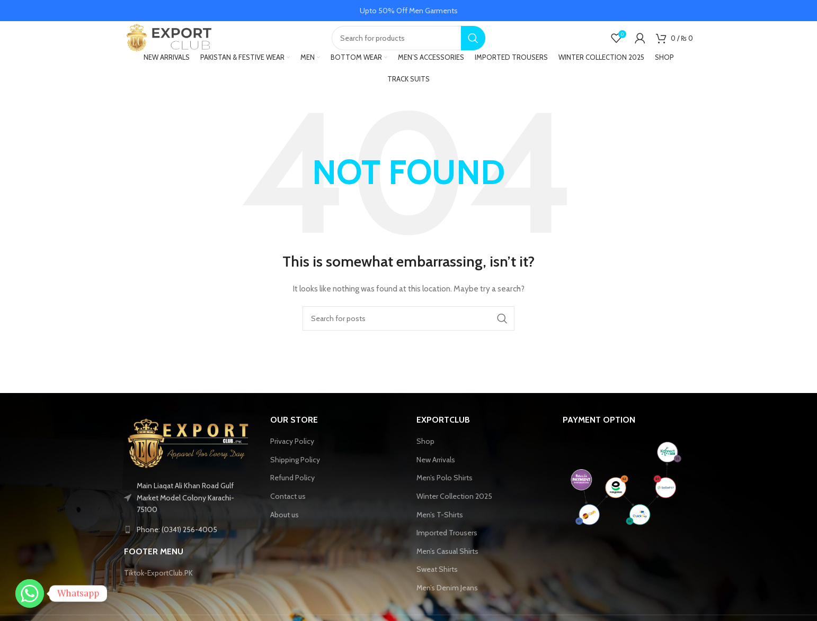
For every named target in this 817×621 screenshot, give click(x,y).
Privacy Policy (292, 455)
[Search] (408, 45)
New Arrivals (435, 473)
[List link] (189, 543)
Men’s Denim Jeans (447, 601)
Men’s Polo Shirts (444, 492)
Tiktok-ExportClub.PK (158, 587)
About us (284, 528)
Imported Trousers (446, 546)
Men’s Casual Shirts (447, 565)
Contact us (288, 510)
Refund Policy (292, 492)
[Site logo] (177, 44)
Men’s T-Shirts (439, 528)
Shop (425, 455)
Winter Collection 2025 (454, 510)
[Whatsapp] (29, 593)
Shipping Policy (295, 473)
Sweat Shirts (437, 583)
